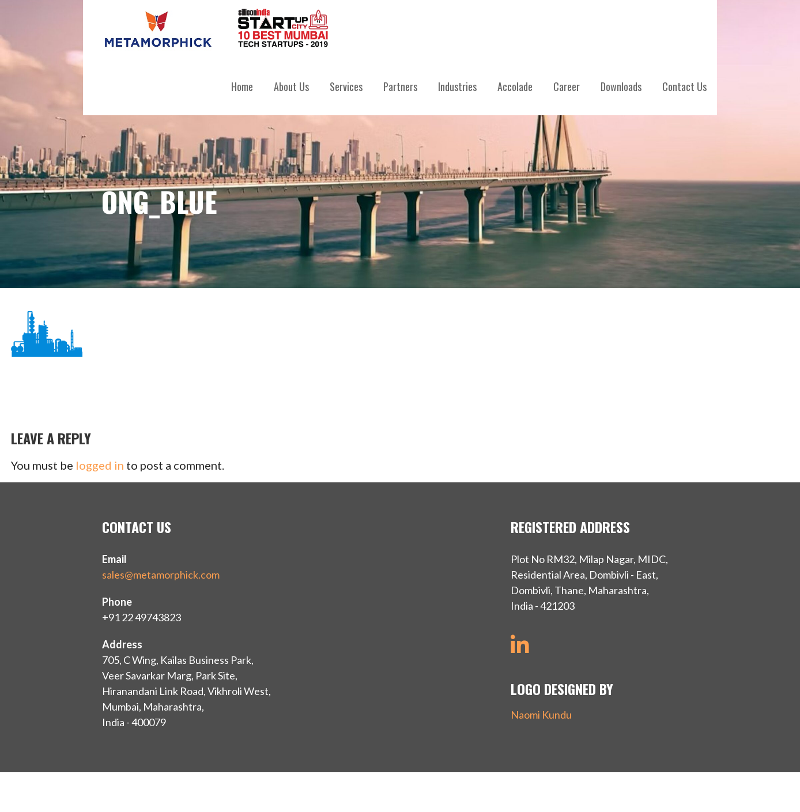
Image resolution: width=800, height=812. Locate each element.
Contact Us (684, 86)
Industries (457, 86)
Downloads (621, 86)
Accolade (515, 86)
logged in (100, 465)
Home (242, 86)
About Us (291, 86)
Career (566, 86)
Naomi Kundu (541, 714)
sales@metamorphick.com (161, 574)
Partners (400, 86)
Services (346, 86)
